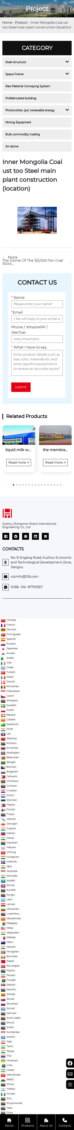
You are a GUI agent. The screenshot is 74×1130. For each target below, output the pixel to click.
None (13, 257)
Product (21, 22)
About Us (46, 1122)
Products (28, 1122)
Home (7, 22)
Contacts (64, 1122)
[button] (13, 485)
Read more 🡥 (18, 462)
